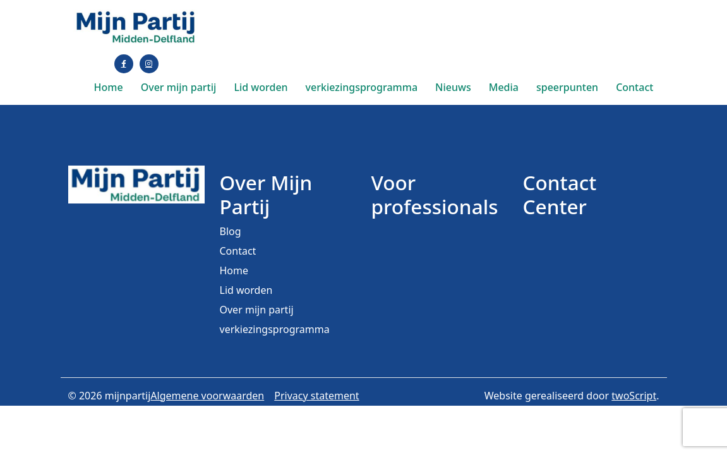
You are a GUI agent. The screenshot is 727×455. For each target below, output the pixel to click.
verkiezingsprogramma (362, 87)
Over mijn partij (179, 87)
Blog (230, 231)
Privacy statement (316, 396)
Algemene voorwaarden (207, 396)
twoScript (633, 396)
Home (108, 87)
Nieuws (453, 87)
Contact (634, 87)
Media (504, 87)
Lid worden (260, 87)
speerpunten (567, 87)
